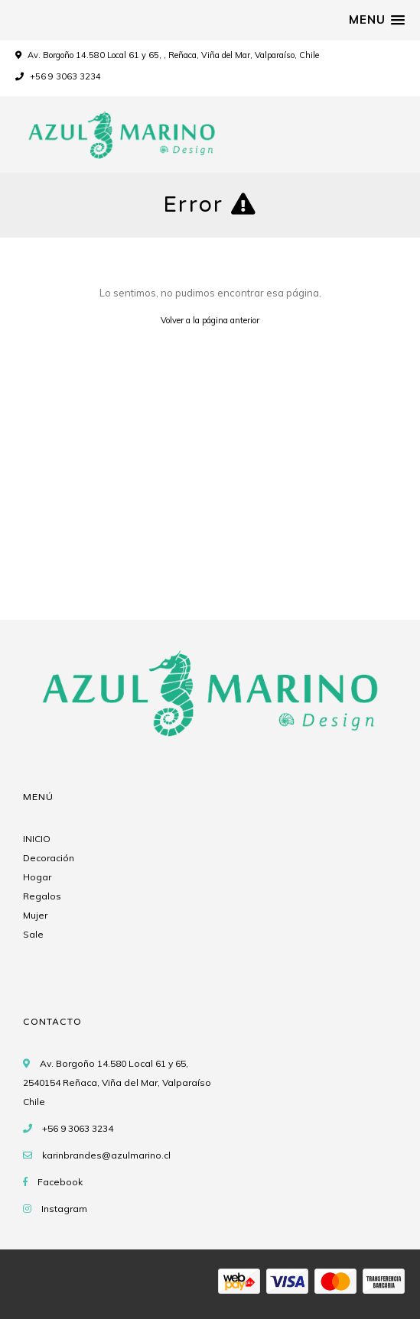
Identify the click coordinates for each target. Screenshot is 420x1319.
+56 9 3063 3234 (58, 76)
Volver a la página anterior (210, 320)
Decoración (48, 858)
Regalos (42, 896)
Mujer (35, 915)
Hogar (37, 877)
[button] (376, 20)
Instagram (64, 1208)
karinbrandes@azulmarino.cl (106, 1155)
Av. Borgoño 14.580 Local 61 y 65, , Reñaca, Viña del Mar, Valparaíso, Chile (173, 55)
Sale (33, 934)
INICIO (36, 838)
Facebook (60, 1182)
